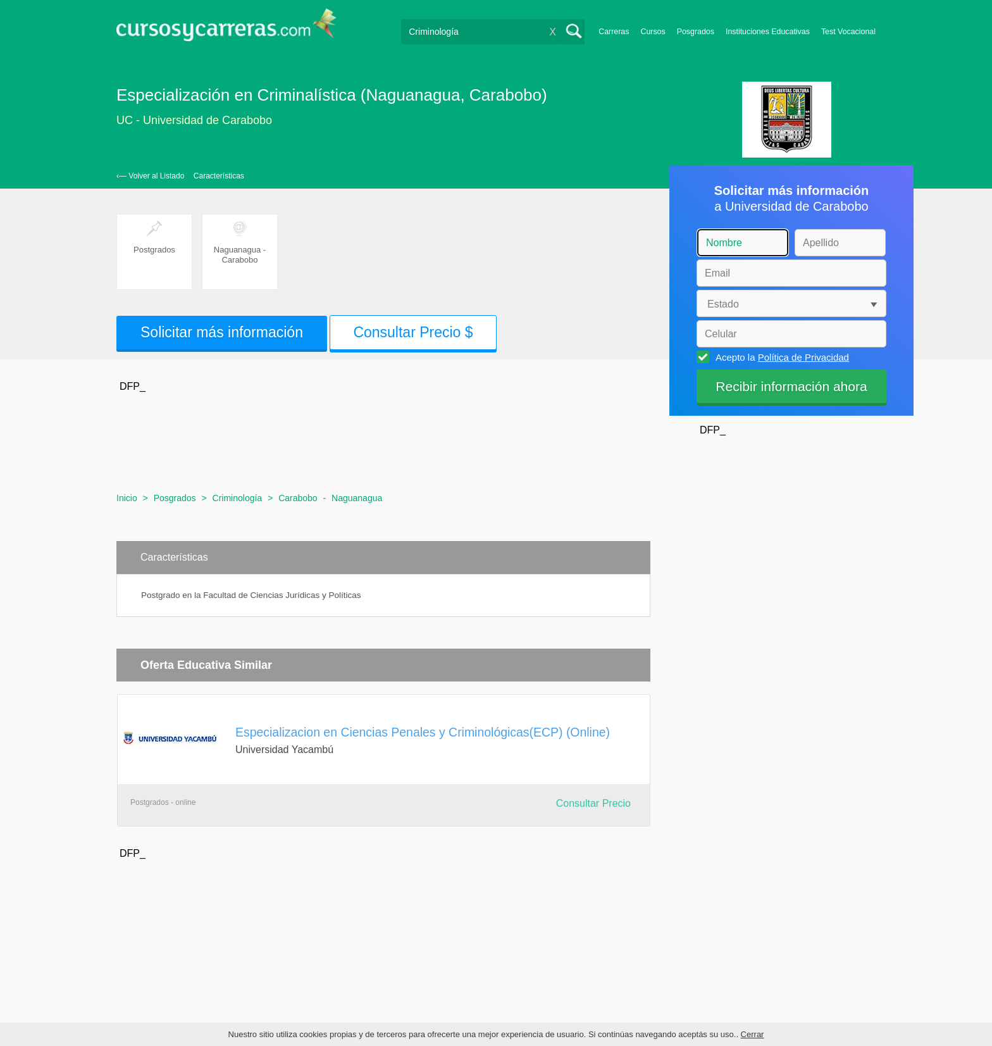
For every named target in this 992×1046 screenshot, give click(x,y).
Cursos (652, 31)
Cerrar (752, 1034)
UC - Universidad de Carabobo (194, 120)
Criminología (238, 498)
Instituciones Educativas (768, 31)
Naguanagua (357, 498)
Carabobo (298, 498)
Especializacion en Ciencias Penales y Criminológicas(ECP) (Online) (422, 732)
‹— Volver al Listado (150, 175)
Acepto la (780, 357)
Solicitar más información (221, 332)
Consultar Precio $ (413, 332)
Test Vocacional (848, 31)
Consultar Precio (593, 803)
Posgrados (695, 31)
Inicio (126, 498)
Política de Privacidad (803, 357)
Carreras (613, 31)
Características (219, 175)
